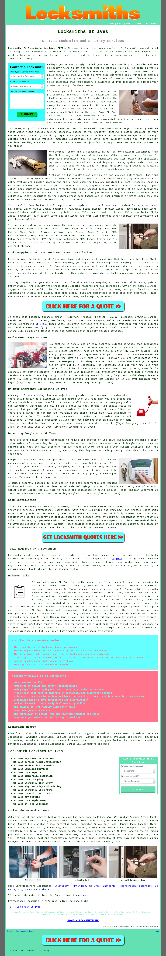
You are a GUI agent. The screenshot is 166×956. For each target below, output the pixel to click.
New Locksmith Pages (25, 931)
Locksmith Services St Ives (35, 751)
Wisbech (44, 889)
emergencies (70, 610)
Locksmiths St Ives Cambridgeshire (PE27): (37, 48)
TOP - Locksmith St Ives (24, 907)
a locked (34, 139)
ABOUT (129, 24)
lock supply (150, 606)
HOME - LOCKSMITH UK (83, 920)
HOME (111, 24)
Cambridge (145, 886)
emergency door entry (47, 589)
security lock (89, 617)
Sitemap (10, 931)
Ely (20, 889)
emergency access (69, 132)
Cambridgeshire (25, 886)
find (18, 733)
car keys (110, 64)
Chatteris (109, 886)
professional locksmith (63, 95)
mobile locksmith (146, 589)
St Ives (41, 324)
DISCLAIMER (151, 24)
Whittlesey (62, 886)
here (85, 895)
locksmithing (71, 169)
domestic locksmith (129, 585)
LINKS (120, 24)
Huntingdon (79, 886)
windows (77, 142)
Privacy (156, 931)
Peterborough (127, 886)
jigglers (116, 558)
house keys (91, 71)
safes (11, 189)
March (28, 889)
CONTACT (138, 24)
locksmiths (44, 886)
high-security (149, 139)
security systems (128, 178)
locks (115, 185)
